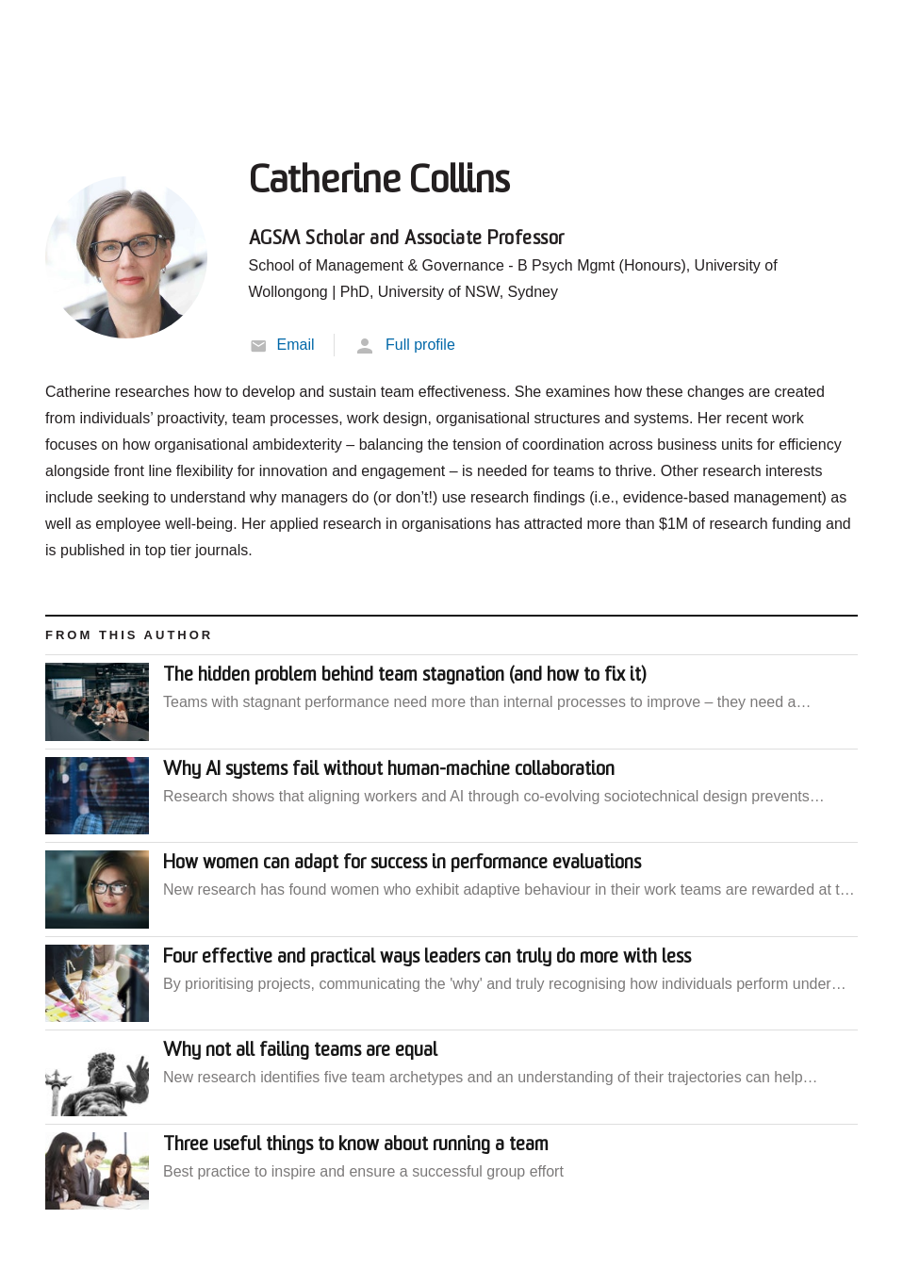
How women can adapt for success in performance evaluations (402, 863)
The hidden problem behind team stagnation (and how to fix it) (404, 676)
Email (296, 345)
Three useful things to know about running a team (356, 1145)
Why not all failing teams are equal (300, 1051)
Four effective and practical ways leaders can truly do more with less (427, 957)
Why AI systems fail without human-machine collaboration (389, 770)
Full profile (420, 345)
